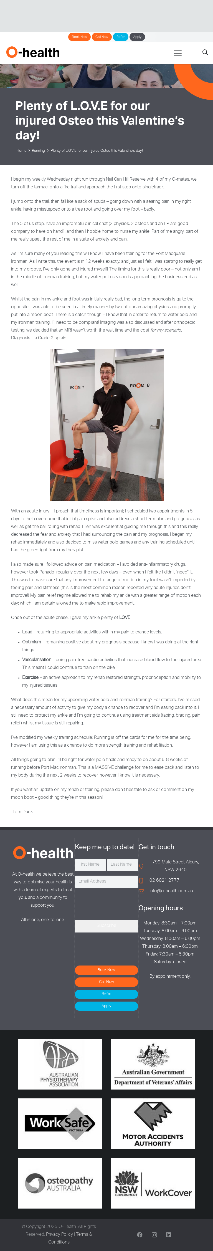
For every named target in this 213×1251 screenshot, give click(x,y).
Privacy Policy (59, 1235)
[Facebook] (140, 1235)
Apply (137, 37)
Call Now (101, 37)
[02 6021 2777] (143, 880)
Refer (120, 37)
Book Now (79, 37)
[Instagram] (154, 1235)
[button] (177, 53)
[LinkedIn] (169, 1235)
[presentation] (117, 903)
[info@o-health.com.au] (143, 891)
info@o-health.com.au (171, 891)
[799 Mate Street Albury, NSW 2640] (143, 866)
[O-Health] (32, 52)
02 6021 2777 (164, 881)
